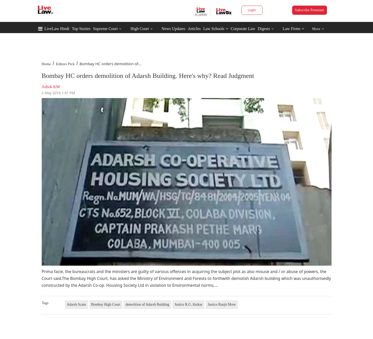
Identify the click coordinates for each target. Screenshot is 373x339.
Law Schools (215, 28)
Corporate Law (243, 28)
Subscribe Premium (309, 10)
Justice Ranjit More (222, 304)
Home (46, 64)
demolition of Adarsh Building (147, 304)
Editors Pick (65, 64)
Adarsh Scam (76, 304)
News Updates (173, 28)
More (318, 29)
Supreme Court (105, 28)
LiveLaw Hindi (56, 28)
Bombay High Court (105, 304)
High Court (139, 28)
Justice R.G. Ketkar (188, 304)
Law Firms (293, 28)
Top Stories (81, 28)
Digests (264, 28)
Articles (194, 28)
